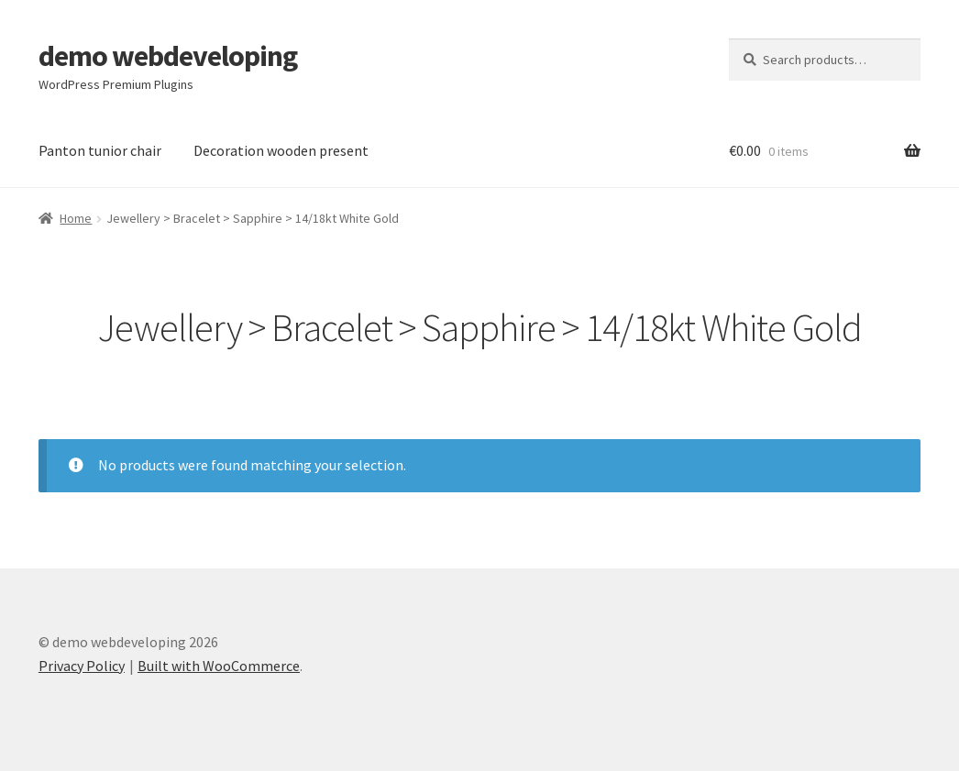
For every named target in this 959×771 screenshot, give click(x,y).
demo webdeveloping (168, 56)
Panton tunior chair (100, 150)
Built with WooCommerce (219, 665)
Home (76, 218)
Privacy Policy (82, 665)
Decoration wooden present (281, 150)
